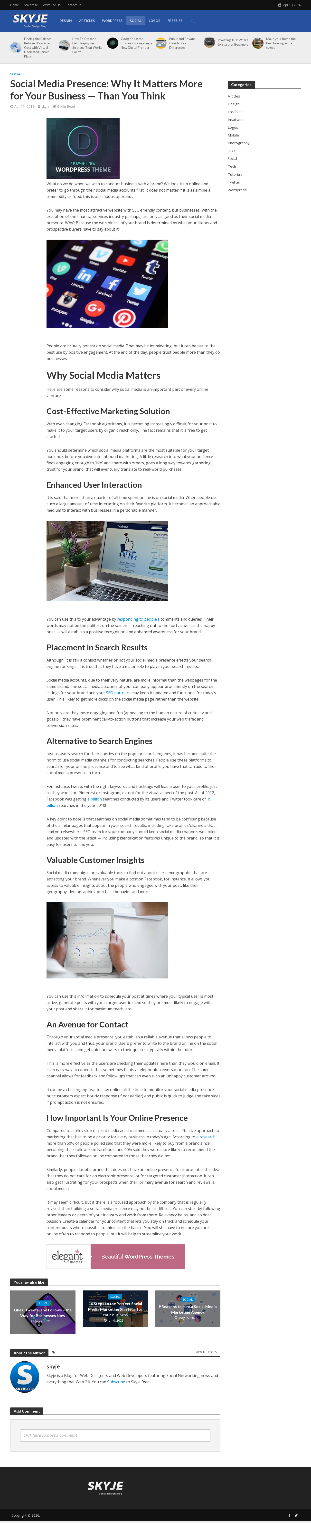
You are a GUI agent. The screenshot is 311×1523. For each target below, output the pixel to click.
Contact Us (73, 5)
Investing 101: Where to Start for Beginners (233, 42)
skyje (45, 106)
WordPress (112, 20)
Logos (154, 20)
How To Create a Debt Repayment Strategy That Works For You (87, 45)
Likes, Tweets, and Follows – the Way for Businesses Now (43, 1313)
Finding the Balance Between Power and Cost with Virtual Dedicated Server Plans (38, 47)
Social (135, 20)
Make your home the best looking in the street (281, 43)
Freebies (175, 20)
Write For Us (52, 5)
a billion (94, 799)
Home (14, 5)
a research (206, 1137)
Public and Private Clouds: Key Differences (182, 43)
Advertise (31, 5)
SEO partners (118, 692)
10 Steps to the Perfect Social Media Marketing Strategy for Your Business (115, 1309)
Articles (87, 20)
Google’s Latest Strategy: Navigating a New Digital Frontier (136, 43)
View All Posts (206, 1352)
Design (65, 20)
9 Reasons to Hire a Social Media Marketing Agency (188, 1309)
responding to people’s (138, 619)
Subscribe (116, 1382)
